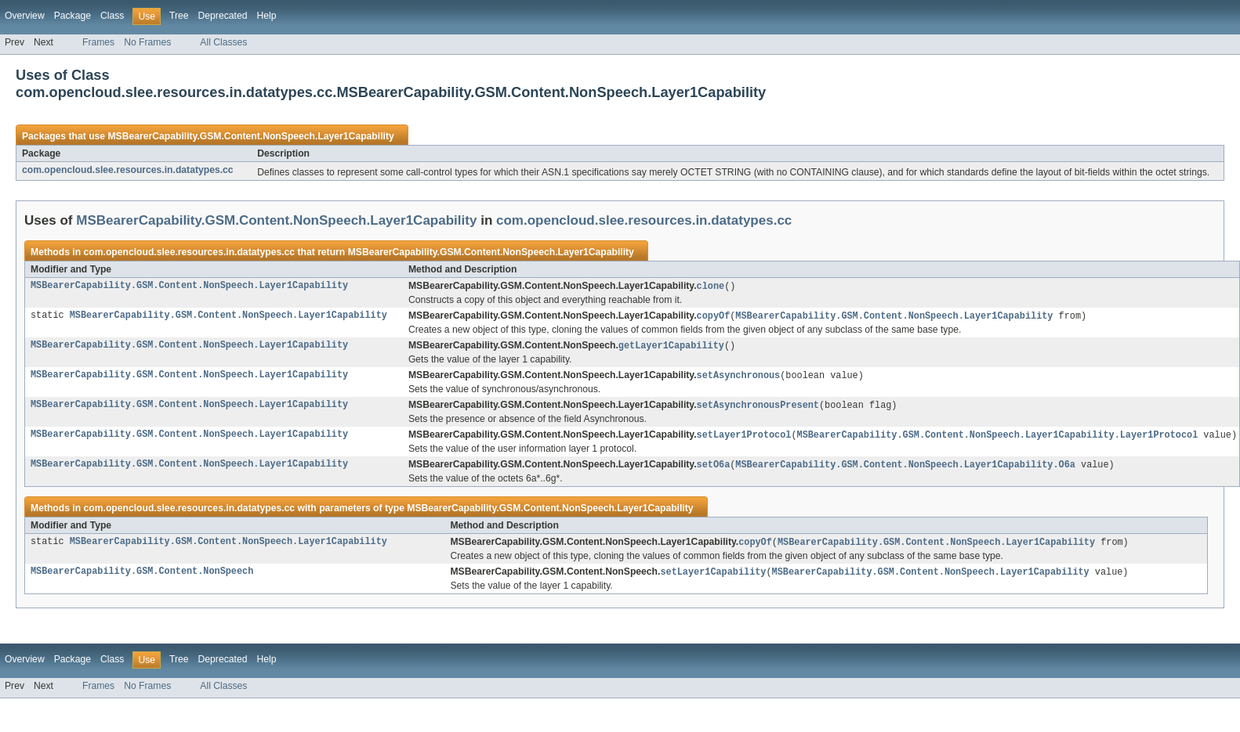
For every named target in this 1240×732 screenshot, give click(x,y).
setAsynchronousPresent (758, 408)
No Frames (147, 42)
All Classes (223, 42)
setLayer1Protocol (744, 439)
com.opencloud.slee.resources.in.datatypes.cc (128, 169)
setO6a (714, 469)
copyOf (714, 317)
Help (266, 15)
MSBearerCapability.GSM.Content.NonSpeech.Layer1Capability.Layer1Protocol (997, 439)
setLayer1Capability (713, 578)
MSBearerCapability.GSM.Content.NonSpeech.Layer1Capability (250, 136)
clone (711, 286)
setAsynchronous (739, 378)
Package (72, 15)
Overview (25, 15)
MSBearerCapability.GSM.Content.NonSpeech (142, 578)
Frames (98, 42)
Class (112, 15)
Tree (179, 15)
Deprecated (223, 15)
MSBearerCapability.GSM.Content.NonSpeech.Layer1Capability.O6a (905, 469)
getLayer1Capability (671, 347)
